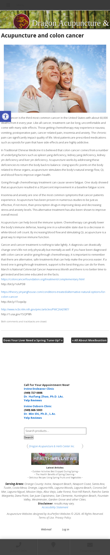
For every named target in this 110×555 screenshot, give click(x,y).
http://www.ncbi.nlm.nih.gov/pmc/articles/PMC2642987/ (35, 309)
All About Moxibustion (89, 340)
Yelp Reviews (33, 400)
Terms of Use (46, 517)
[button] (5, 116)
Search (28, 437)
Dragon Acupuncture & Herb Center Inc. (52, 446)
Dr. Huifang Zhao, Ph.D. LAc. (44, 396)
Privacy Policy (63, 517)
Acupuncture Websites (19, 514)
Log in (65, 529)
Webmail (46, 529)
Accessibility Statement (55, 507)
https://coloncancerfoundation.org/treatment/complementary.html (42, 279)
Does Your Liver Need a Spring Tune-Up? (33, 340)
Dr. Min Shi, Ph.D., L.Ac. (40, 414)
